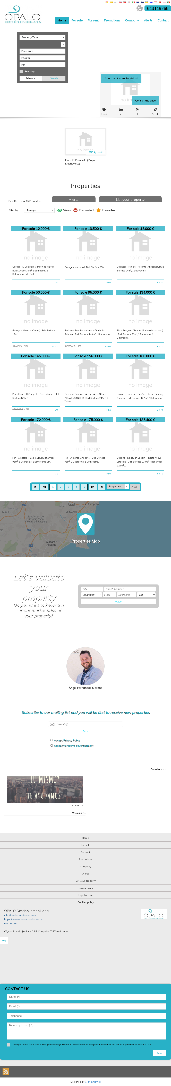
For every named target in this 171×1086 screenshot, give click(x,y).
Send (85, 731)
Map (4, 940)
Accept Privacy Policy (67, 740)
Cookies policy (86, 902)
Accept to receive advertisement (73, 745)
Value (118, 601)
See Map (30, 71)
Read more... (79, 813)
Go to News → (158, 769)
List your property (130, 199)
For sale (77, 20)
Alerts (148, 20)
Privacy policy (85, 887)
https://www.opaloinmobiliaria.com (23, 919)
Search (54, 78)
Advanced (31, 78)
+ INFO (55, 283)
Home (62, 20)
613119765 (10, 923)
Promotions (112, 20)
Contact (163, 20)
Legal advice (86, 895)
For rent (93, 20)
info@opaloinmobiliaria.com (20, 915)
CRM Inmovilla (93, 1081)
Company (132, 20)
